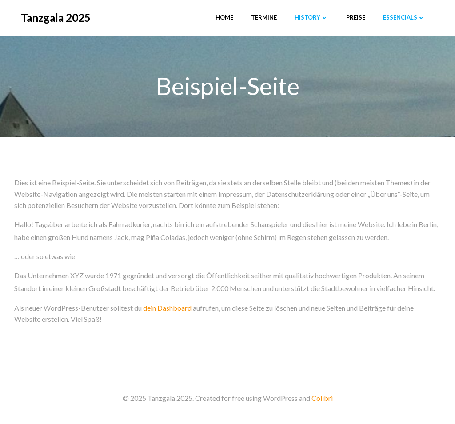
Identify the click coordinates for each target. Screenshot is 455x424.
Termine (264, 17)
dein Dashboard (167, 308)
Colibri (322, 398)
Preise (355, 17)
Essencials (404, 17)
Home (224, 17)
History (311, 17)
